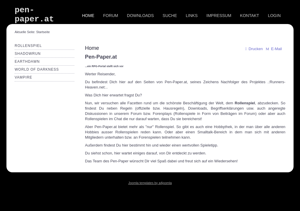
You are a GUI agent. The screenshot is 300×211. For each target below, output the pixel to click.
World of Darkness (37, 69)
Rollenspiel (28, 46)
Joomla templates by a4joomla (150, 183)
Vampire (23, 77)
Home (88, 15)
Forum (110, 15)
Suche (170, 15)
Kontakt (249, 15)
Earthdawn (27, 61)
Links (191, 15)
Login (274, 15)
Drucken (253, 49)
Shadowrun (28, 54)
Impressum (219, 15)
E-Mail (273, 49)
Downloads (140, 15)
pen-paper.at (34, 15)
